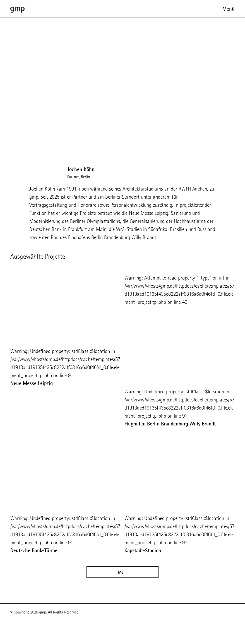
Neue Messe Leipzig (31, 383)
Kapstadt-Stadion (142, 550)
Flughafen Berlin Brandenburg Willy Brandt (170, 424)
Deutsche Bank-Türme (33, 550)
